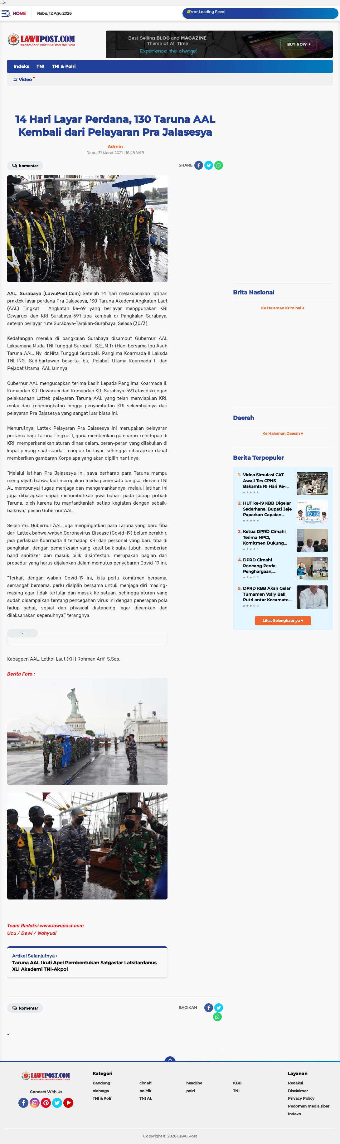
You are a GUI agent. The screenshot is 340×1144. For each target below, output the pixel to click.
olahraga (101, 1090)
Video (25, 79)
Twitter (60, 1105)
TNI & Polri (63, 66)
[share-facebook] (198, 165)
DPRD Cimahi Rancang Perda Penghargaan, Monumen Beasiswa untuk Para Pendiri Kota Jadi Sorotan (264, 565)
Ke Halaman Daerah (283, 433)
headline (194, 1083)
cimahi (145, 1083)
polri (190, 1090)
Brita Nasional (253, 292)
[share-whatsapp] (218, 165)
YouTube (72, 1105)
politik (145, 1090)
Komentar (25, 165)
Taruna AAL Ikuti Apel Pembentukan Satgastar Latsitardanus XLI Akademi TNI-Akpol (84, 966)
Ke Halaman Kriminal (283, 308)
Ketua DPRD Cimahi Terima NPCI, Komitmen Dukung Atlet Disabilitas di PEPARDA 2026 (264, 537)
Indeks (21, 66)
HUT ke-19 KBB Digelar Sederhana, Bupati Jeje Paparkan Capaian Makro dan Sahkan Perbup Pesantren (267, 509)
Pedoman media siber (308, 1106)
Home (19, 13)
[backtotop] (170, 1062)
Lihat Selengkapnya (283, 620)
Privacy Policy (301, 1098)
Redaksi (295, 1083)
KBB (237, 1083)
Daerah (243, 417)
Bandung (101, 1083)
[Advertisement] (283, 237)
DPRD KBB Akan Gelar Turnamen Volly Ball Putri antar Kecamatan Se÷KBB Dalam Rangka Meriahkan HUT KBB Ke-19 (267, 594)
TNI (40, 66)
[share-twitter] (208, 165)
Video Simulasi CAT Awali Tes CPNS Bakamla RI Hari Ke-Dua (264, 480)
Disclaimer (298, 1090)
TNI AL (145, 1098)
